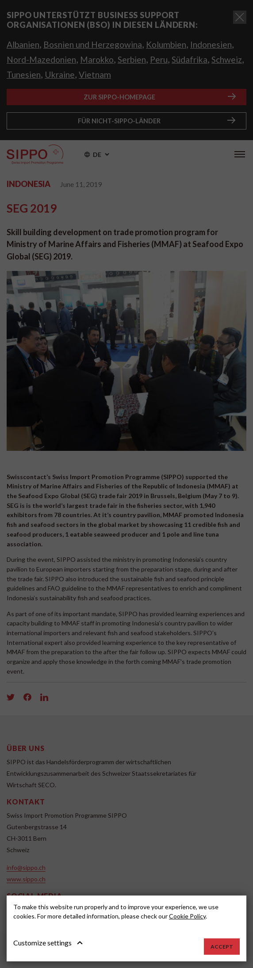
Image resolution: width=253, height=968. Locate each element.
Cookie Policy (187, 916)
